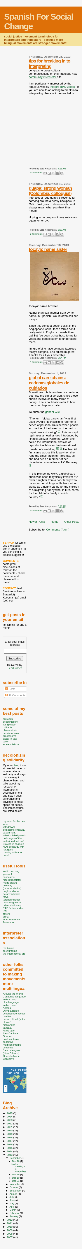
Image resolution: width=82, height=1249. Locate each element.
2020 (10, 1130)
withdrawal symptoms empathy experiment (14, 829)
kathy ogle (8, 1030)
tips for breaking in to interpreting (49, 63)
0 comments (36, 172)
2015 (10, 1147)
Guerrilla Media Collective (11, 1057)
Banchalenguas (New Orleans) (12, 1052)
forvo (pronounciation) (12, 898)
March (13, 1209)
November (15, 1184)
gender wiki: (52, 412)
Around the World (13, 993)
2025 (10, 1113)
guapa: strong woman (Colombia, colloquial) (50, 191)
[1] (59, 431)
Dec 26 (16, 1161)
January (14, 1216)
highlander (9, 1024)
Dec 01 (16, 1181)
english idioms (11, 891)
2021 (10, 1127)
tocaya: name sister (48, 249)
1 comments (36, 362)
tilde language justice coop (11, 1003)
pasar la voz (10, 738)
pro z (6, 916)
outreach (8, 718)
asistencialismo (11, 744)
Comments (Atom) (57, 529)
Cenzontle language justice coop (14, 998)
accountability (10, 721)
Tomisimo (8, 922)
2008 (10, 1233)
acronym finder (11, 893)
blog (16, 765)
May (12, 1203)
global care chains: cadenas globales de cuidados (49, 382)
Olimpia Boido (11, 1010)
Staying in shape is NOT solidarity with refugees (13, 846)
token (6, 741)
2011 (10, 1223)
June (13, 1200)
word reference (11, 919)
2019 (10, 1133)
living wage (9, 724)
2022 (10, 1123)
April (12, 1206)
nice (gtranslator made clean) (12, 881)
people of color (11, 733)
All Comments (15, 695)
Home (54, 521)
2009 (10, 1230)
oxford (6, 913)
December (15, 1158)
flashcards (8, 876)
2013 (10, 1154)
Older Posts (71, 521)
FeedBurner (15, 668)
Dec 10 (16, 1177)
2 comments (36, 234)
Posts (10, 689)
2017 (10, 1140)
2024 (10, 1116)
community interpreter (43, 77)
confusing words (12, 902)
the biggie (8, 947)
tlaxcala (7, 1027)
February (15, 1213)
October (14, 1187)
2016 (10, 1144)
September (16, 1190)
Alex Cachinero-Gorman (12, 1035)
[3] (61, 448)
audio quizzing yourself (11, 872)
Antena (7, 1007)
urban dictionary (12, 905)
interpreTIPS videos (62, 86)
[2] (57, 448)
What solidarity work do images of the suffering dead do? (14, 838)
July (12, 1197)
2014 (10, 1151)
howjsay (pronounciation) (12, 887)
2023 (10, 1120)
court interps (10, 950)
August (14, 1194)
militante (7, 727)
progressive (9, 735)
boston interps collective (11, 1040)
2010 (10, 1226)
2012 (10, 1219)
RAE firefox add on (13, 908)
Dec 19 (16, 1174)
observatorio (10, 730)
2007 (10, 1237)
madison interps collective (12, 1046)
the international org (14, 953)
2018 (10, 1137)
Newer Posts (37, 521)
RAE (5, 910)
